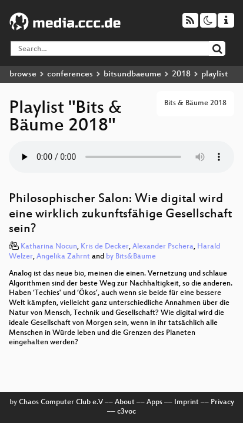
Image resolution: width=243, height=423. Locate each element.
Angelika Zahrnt (63, 257)
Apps (154, 402)
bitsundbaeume (132, 74)
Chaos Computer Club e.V (61, 402)
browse (22, 74)
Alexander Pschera (163, 247)
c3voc (126, 412)
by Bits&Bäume (131, 257)
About (125, 402)
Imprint (186, 402)
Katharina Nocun (49, 247)
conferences (70, 74)
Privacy (222, 402)
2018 (181, 74)
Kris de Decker (105, 247)
